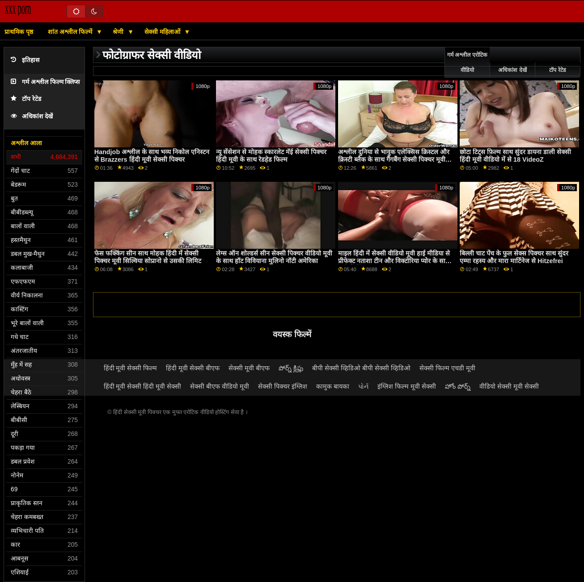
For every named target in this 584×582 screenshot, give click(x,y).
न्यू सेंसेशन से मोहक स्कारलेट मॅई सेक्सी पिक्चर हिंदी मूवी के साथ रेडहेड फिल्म (271, 155)
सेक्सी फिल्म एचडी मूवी (447, 368)
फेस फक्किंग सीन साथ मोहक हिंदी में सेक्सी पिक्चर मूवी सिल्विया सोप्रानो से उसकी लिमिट (147, 257)
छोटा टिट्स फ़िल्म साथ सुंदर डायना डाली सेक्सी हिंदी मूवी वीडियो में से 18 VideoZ (515, 155)
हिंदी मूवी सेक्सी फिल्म (130, 368)
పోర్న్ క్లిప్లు (291, 368)
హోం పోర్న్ (457, 386)
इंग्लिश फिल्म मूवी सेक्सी (406, 386)
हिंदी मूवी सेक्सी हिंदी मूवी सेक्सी (143, 386)
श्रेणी (119, 31)
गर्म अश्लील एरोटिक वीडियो (467, 62)
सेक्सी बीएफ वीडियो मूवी (219, 386)
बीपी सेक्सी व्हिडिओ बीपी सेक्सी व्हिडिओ (361, 368)
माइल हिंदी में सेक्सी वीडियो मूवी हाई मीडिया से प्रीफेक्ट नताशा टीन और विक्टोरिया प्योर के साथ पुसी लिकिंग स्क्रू (394, 261)
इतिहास (25, 60)
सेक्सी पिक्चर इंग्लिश (282, 386)
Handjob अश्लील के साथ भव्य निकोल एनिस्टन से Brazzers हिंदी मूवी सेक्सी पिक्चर (151, 155)
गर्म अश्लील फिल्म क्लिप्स (45, 82)
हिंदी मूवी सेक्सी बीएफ (193, 368)
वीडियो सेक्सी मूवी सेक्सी (509, 386)
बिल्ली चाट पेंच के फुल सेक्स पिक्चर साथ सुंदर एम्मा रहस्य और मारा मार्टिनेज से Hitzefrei (514, 257)
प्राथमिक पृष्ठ (18, 31)
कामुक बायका (332, 386)
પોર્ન (363, 386)
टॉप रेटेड (26, 99)
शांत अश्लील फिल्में (71, 31)
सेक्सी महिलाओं (163, 31)
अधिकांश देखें (32, 116)
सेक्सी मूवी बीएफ (249, 368)
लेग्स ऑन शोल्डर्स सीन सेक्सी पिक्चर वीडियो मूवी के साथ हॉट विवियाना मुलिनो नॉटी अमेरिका (274, 257)
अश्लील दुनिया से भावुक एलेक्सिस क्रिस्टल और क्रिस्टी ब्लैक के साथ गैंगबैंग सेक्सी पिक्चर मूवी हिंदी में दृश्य (393, 159)
